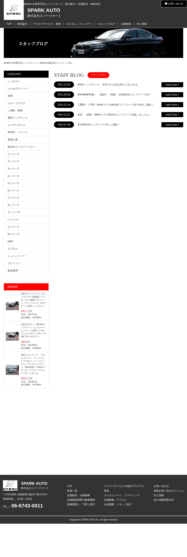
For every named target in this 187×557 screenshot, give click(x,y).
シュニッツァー (16, 256)
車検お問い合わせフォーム (169, 490)
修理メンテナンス (18, 117)
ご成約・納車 (15, 110)
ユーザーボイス (16, 124)
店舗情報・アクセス (115, 499)
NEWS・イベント (18, 132)
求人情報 (142, 24)
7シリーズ (13, 197)
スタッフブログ (106, 24)
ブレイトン (14, 263)
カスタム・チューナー (79, 24)
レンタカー (14, 81)
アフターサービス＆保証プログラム (124, 486)
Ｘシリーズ (14, 212)
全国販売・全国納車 (78, 495)
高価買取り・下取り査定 (81, 504)
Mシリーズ (14, 234)
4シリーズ (13, 176)
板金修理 (13, 270)
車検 (106, 490)
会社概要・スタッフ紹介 (118, 504)
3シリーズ (13, 168)
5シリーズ (13, 183)
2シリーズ (13, 161)
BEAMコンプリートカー (21, 146)
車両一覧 (72, 490)
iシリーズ (13, 219)
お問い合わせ (174, 3)
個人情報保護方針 (164, 499)
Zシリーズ (13, 226)
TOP (9, 24)
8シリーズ (13, 204)
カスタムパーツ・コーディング (122, 495)
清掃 (10, 95)
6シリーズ (13, 190)
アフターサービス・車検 (47, 24)
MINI (10, 241)
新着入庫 (13, 139)
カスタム (13, 248)
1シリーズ (13, 154)
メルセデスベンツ (18, 88)
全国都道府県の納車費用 (81, 499)
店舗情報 (126, 24)
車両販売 (22, 24)
